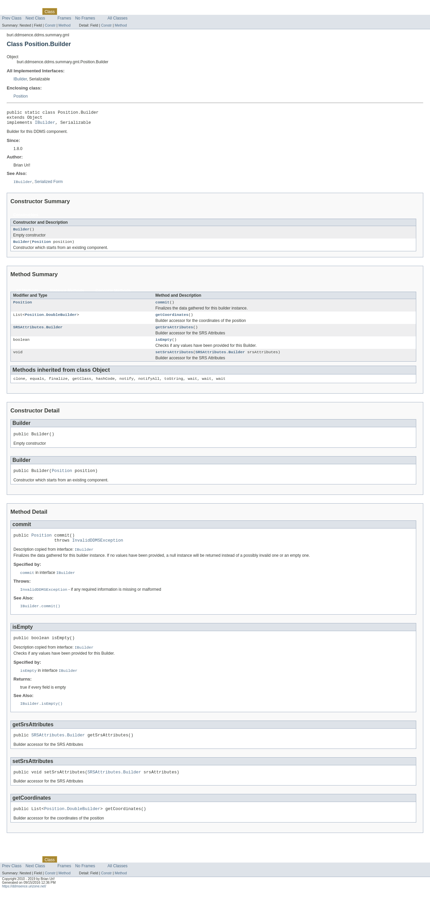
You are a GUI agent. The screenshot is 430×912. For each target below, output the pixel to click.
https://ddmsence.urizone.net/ (24, 906)
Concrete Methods (113, 295)
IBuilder (20, 79)
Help (127, 11)
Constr (50, 25)
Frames (64, 18)
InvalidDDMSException (97, 553)
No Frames (85, 18)
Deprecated (94, 11)
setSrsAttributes (174, 360)
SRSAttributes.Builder (37, 333)
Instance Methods (67, 295)
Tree (76, 11)
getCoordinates (172, 320)
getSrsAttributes (174, 333)
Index (114, 11)
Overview (10, 11)
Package (31, 11)
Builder (21, 233)
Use (64, 11)
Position (20, 96)
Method (64, 25)
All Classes (117, 18)
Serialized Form (49, 185)
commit (163, 307)
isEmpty (164, 347)
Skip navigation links (18, 5)
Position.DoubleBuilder (51, 320)
